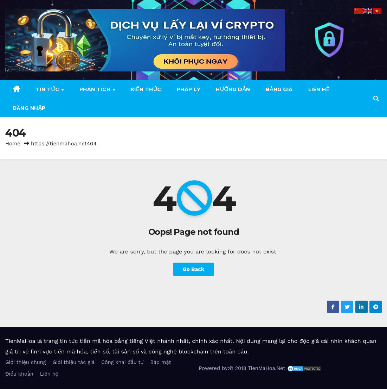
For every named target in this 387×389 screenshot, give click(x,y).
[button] (376, 98)
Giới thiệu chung (25, 362)
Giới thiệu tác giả (73, 362)
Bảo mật (160, 362)
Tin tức (48, 89)
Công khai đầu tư (122, 362)
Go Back (194, 269)
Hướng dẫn (233, 89)
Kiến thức (146, 89)
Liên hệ (319, 89)
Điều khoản (19, 374)
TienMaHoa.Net (266, 368)
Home (12, 143)
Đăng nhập (29, 108)
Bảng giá (279, 89)
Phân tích (95, 89)
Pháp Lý (189, 89)
